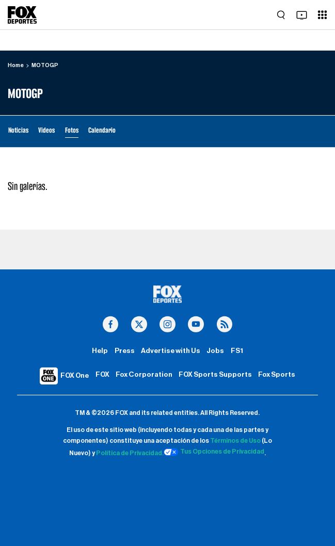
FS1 (237, 351)
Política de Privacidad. (130, 454)
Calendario (102, 130)
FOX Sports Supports (215, 374)
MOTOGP (44, 65)
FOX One (74, 375)
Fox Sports (276, 374)
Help (100, 351)
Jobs (215, 351)
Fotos (71, 130)
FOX (102, 374)
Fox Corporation (144, 374)
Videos (46, 130)
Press (125, 351)
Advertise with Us (170, 351)
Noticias (18, 130)
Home (16, 65)
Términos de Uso (235, 441)
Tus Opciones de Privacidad (214, 452)
